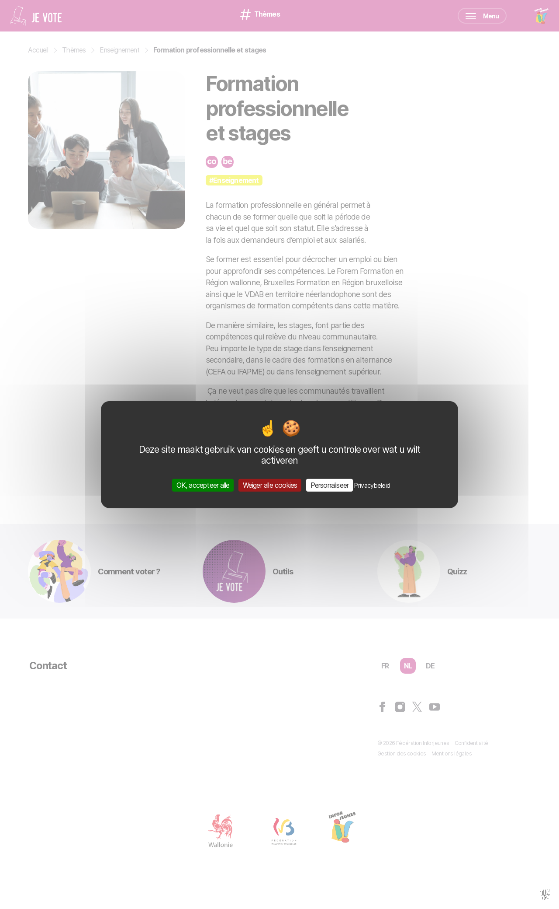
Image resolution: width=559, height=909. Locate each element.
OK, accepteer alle (203, 484)
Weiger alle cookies (270, 484)
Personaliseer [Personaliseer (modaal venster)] (330, 484)
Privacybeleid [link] (372, 485)
